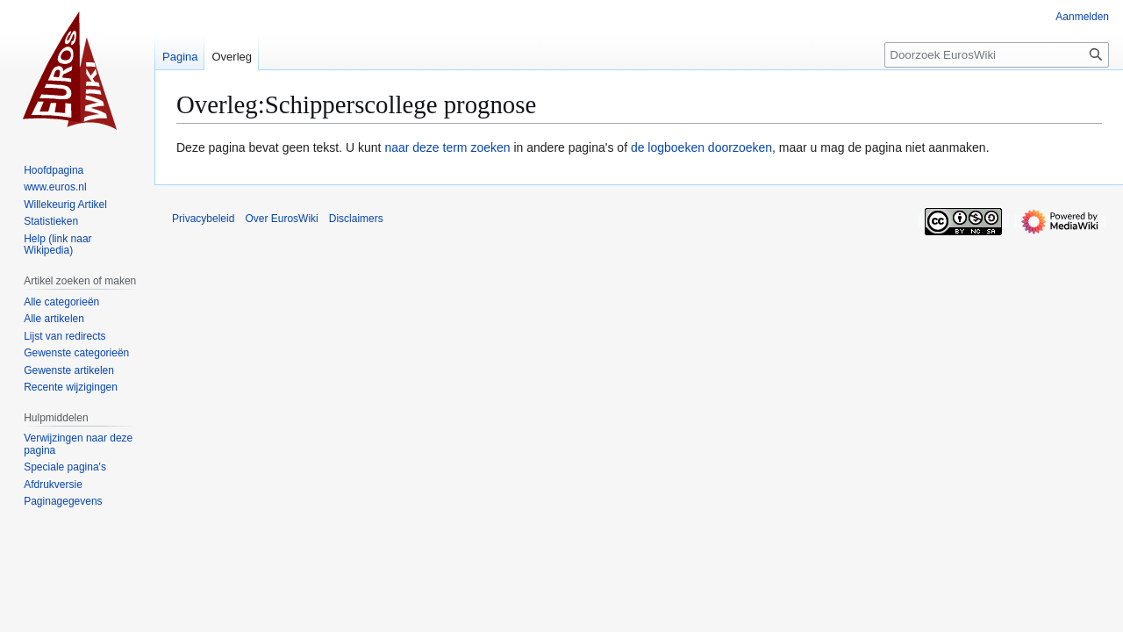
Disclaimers (356, 218)
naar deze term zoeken (447, 147)
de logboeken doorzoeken (701, 147)
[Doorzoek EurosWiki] (996, 55)
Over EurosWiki (281, 218)
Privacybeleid (203, 218)
